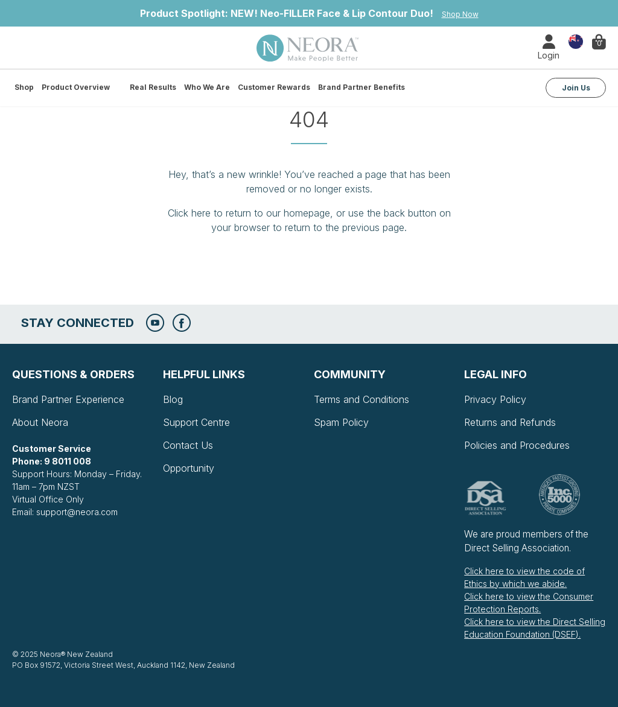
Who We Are (207, 87)
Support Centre (196, 422)
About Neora (40, 422)
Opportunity (188, 468)
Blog (173, 399)
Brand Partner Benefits (361, 87)
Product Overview (76, 87)
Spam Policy (341, 422)
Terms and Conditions (361, 399)
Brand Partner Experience (68, 399)
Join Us (576, 87)
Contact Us (188, 445)
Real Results (153, 87)
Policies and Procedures (517, 445)
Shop (24, 87)
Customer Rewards (274, 87)
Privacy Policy (495, 399)
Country (576, 41)
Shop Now (460, 14)
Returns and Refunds (510, 422)
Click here (189, 213)
